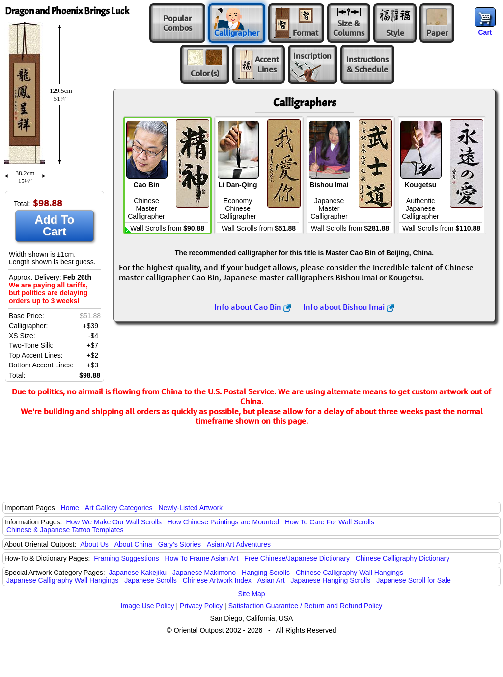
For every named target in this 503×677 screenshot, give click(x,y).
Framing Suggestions (126, 558)
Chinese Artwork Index (217, 580)
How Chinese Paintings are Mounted (223, 522)
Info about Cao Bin (252, 307)
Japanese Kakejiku (138, 572)
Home (70, 508)
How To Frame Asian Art (201, 558)
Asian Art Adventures (239, 544)
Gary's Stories (179, 544)
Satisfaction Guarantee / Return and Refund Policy (305, 606)
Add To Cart (55, 225)
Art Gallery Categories (119, 508)
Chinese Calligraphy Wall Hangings (349, 572)
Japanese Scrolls (150, 580)
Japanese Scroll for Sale (413, 580)
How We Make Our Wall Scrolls (113, 522)
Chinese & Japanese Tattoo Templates (64, 530)
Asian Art (271, 580)
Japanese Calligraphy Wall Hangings (62, 580)
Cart (485, 32)
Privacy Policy (201, 606)
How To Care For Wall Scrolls (329, 522)
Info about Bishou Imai (348, 307)
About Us (94, 544)
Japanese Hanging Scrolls (331, 580)
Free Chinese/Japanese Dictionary (297, 558)
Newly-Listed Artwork (190, 508)
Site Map (251, 594)
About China (133, 544)
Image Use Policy (147, 606)
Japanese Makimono (204, 572)
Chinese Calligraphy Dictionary (402, 558)
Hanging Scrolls (266, 572)
